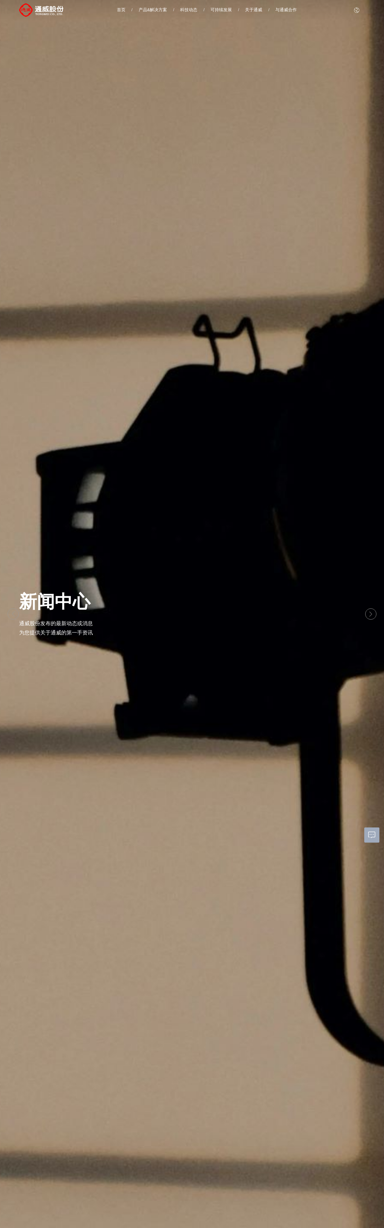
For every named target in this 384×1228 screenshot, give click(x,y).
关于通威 (253, 9)
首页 (121, 9)
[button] (13, 614)
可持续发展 (221, 9)
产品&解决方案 (153, 9)
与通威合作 (286, 9)
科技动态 (188, 9)
